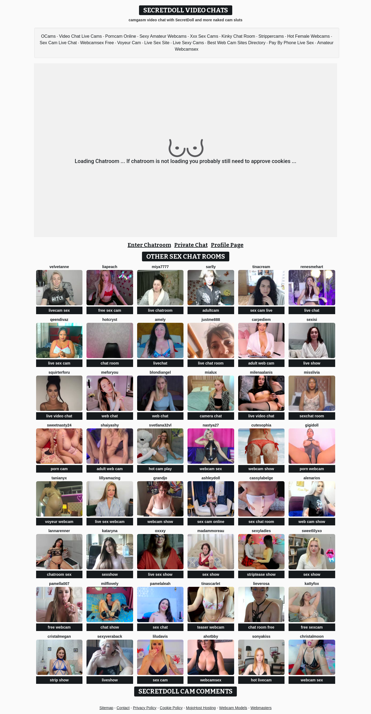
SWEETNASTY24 (59, 425)
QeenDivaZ (59, 319)
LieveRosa (261, 583)
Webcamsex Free (97, 42)
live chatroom (160, 310)
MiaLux (211, 372)
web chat (110, 416)
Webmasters (261, 708)
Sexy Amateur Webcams (163, 36)
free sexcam (312, 627)
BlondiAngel (160, 372)
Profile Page (227, 245)
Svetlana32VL (160, 425)
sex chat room (261, 521)
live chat (311, 310)
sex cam (160, 680)
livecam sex (59, 310)
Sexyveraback (109, 636)
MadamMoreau (210, 531)
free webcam (59, 627)
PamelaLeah (160, 583)
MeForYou (109, 372)
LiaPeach (109, 267)
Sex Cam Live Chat (58, 42)
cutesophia (261, 425)
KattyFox (311, 583)
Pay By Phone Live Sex (291, 42)
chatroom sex (59, 574)
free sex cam (109, 310)
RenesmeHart (311, 267)
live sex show (160, 574)
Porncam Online (120, 36)
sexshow (110, 574)
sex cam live (261, 310)
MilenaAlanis (261, 372)
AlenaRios (312, 478)
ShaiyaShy (109, 425)
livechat (160, 363)
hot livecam (261, 680)
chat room (109, 363)
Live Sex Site (156, 42)
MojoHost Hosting (201, 708)
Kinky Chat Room (238, 36)
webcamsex (210, 680)
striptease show (261, 574)
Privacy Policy (144, 708)
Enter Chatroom (149, 245)
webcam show (261, 469)
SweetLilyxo (312, 531)
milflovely (110, 583)
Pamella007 (59, 583)
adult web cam (261, 363)
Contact (123, 708)
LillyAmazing (109, 478)
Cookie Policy (171, 708)
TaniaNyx (59, 478)
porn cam (59, 469)
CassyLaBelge (261, 478)
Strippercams (271, 36)
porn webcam (312, 469)
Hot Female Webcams (308, 36)
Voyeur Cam (129, 42)
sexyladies (261, 531)
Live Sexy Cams (188, 42)
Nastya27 (211, 425)
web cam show (312, 521)
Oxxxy (160, 531)
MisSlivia (312, 372)
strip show (59, 680)
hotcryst (109, 319)
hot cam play (160, 469)
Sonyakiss (261, 636)
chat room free (261, 627)
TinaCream (261, 267)
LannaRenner (59, 531)
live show (311, 363)
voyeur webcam (59, 521)
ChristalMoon (312, 636)
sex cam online (210, 521)
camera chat (211, 416)
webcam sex (211, 469)
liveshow (110, 680)
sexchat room (312, 416)
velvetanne (59, 267)
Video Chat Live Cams (80, 36)
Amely (160, 319)
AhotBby (210, 636)
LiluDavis (160, 636)
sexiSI (312, 319)
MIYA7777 (160, 267)
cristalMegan (59, 636)
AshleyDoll (211, 478)
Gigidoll (311, 425)
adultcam (211, 310)
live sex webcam (109, 521)
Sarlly (211, 267)
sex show (210, 574)
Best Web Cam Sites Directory (236, 42)
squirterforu (59, 372)
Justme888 (211, 319)
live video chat (59, 416)
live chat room (211, 363)
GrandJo (160, 478)
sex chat (160, 627)
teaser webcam (210, 627)
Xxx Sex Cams (204, 36)
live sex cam (59, 363)
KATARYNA (109, 531)
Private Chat (191, 245)
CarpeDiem (261, 319)
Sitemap (106, 708)
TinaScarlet (210, 583)
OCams (48, 36)
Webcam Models (233, 708)
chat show (109, 627)
